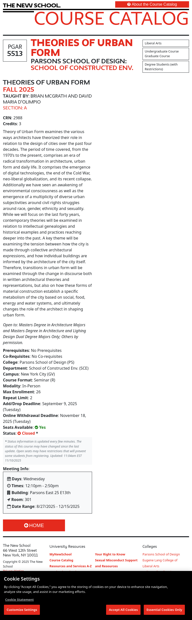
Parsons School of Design (161, 554)
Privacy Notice (13, 571)
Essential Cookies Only (164, 610)
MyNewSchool (60, 554)
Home (34, 525)
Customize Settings (22, 610)
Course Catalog (111, 18)
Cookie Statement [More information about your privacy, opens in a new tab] (19, 600)
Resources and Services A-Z (70, 566)
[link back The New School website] (32, 5)
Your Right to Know (110, 554)
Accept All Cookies (123, 610)
